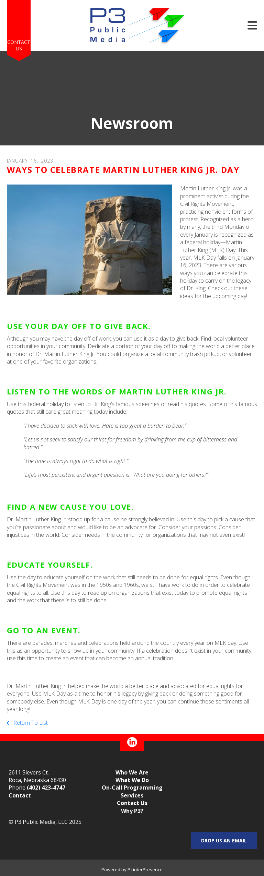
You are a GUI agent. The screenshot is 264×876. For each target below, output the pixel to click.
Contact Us (18, 45)
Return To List (30, 722)
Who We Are (132, 772)
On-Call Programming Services (132, 791)
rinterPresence (147, 869)
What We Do (132, 780)
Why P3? (132, 811)
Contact (20, 795)
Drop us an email (224, 840)
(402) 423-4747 (46, 787)
